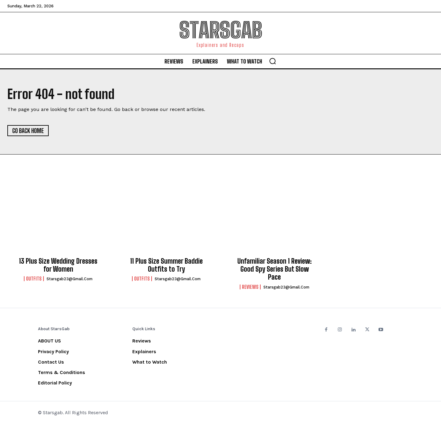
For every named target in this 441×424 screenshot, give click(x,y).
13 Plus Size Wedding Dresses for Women (58, 265)
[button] (272, 61)
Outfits (34, 278)
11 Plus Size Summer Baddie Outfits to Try (166, 265)
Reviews (250, 287)
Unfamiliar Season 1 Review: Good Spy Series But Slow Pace (274, 269)
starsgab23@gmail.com (69, 279)
